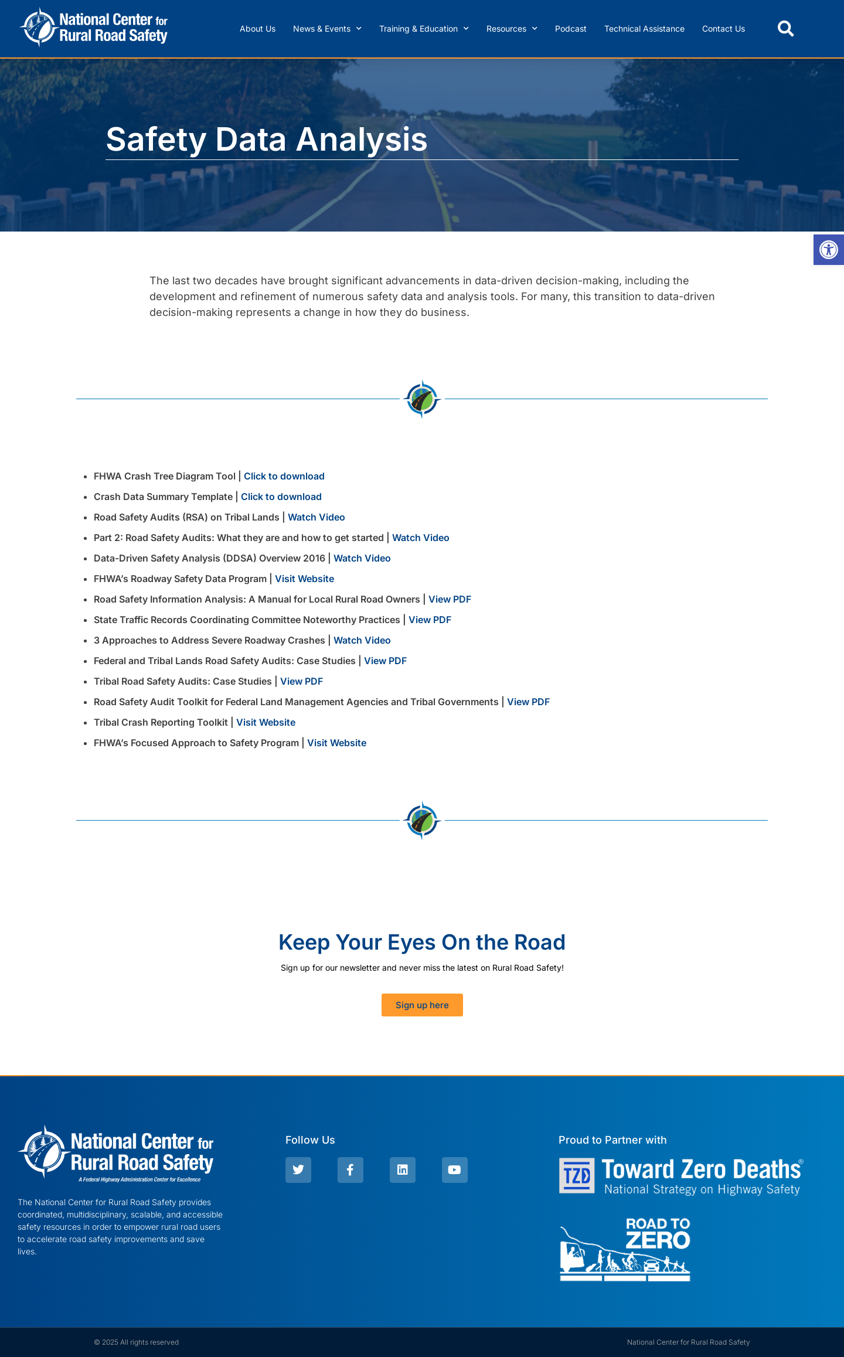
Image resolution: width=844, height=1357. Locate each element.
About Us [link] (257, 28)
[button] (786, 28)
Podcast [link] (571, 28)
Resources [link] (511, 29)
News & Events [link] (327, 29)
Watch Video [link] (316, 517)
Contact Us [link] (723, 28)
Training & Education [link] (424, 29)
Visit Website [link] (304, 578)
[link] (829, 249)
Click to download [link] (284, 476)
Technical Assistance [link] (644, 28)
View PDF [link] (449, 599)
